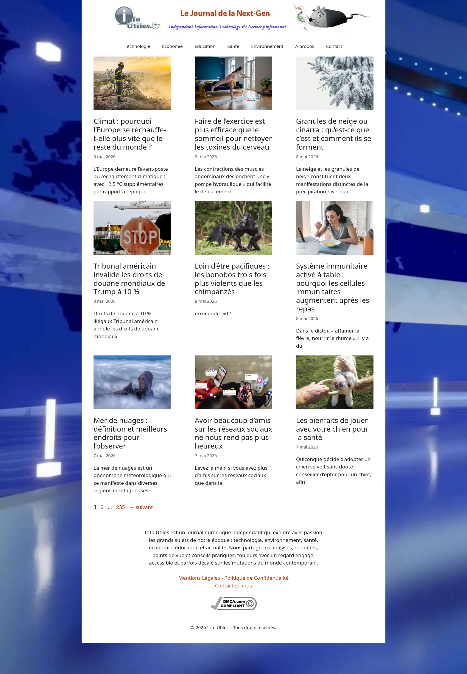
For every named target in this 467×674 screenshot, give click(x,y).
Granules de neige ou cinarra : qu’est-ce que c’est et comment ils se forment (333, 133)
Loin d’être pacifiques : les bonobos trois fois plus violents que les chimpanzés (232, 278)
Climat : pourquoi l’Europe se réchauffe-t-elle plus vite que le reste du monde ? (130, 133)
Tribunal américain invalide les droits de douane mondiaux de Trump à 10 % (129, 278)
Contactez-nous (233, 585)
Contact (334, 46)
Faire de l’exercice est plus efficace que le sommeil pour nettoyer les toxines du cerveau (233, 133)
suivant (141, 507)
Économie (172, 46)
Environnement (267, 46)
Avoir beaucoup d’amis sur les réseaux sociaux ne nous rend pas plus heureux (233, 433)
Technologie (137, 46)
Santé (233, 46)
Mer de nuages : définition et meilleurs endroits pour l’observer (130, 433)
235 (121, 507)
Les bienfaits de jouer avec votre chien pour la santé (332, 428)
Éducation (204, 46)
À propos (304, 46)
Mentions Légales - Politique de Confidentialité (233, 577)
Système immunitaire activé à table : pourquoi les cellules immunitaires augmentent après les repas (332, 287)
